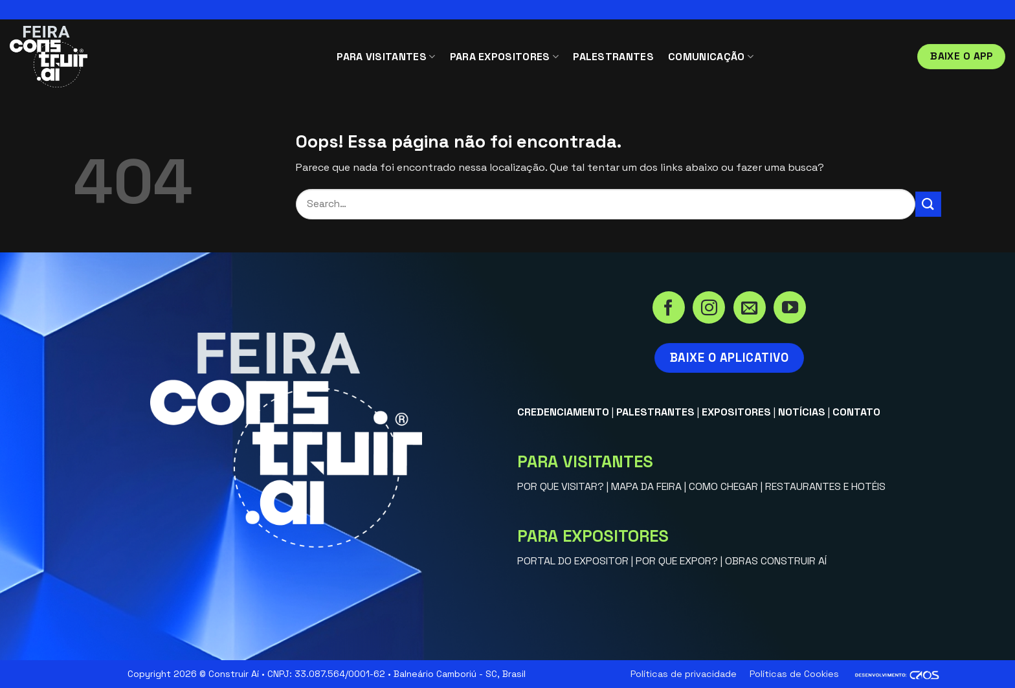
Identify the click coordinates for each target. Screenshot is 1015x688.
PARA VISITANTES (386, 56)
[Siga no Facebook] (668, 309)
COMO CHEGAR (723, 486)
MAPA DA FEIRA (646, 486)
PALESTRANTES (613, 56)
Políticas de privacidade (683, 674)
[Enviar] (928, 204)
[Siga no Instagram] (709, 309)
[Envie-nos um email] (749, 309)
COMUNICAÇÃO (710, 56)
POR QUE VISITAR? (560, 486)
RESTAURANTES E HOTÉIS (825, 486)
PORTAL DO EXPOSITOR (573, 561)
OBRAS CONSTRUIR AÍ (776, 561)
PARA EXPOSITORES (504, 56)
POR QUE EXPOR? (677, 561)
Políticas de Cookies (794, 674)
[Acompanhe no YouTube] (790, 309)
